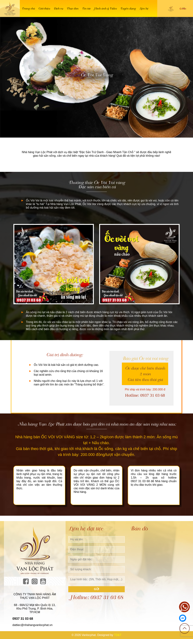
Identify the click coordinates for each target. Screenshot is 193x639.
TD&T (118, 635)
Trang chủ (28, 8)
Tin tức (86, 8)
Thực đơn (72, 8)
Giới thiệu (44, 8)
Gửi (96, 589)
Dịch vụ (58, 8)
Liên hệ (143, 8)
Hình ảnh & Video (105, 8)
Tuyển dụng (128, 8)
